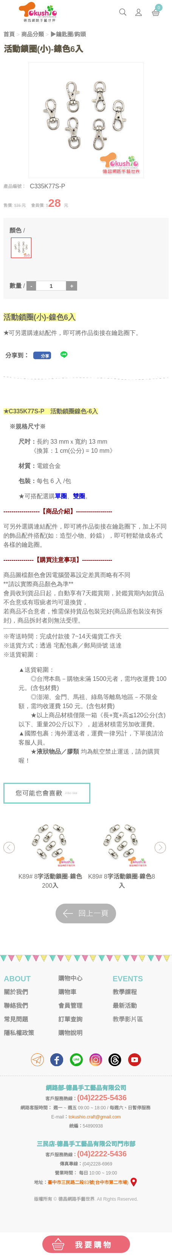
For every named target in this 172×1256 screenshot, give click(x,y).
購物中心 (70, 978)
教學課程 (125, 992)
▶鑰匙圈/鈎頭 (68, 34)
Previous (8, 847)
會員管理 (70, 1006)
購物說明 (70, 1033)
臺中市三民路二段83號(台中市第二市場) (93, 1182)
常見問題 (16, 1019)
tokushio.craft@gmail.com (94, 1117)
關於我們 (16, 992)
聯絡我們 (16, 1006)
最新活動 (125, 1006)
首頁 (9, 34)
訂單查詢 (70, 1019)
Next (160, 847)
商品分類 (32, 34)
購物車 (67, 992)
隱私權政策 (19, 1033)
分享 (45, 356)
